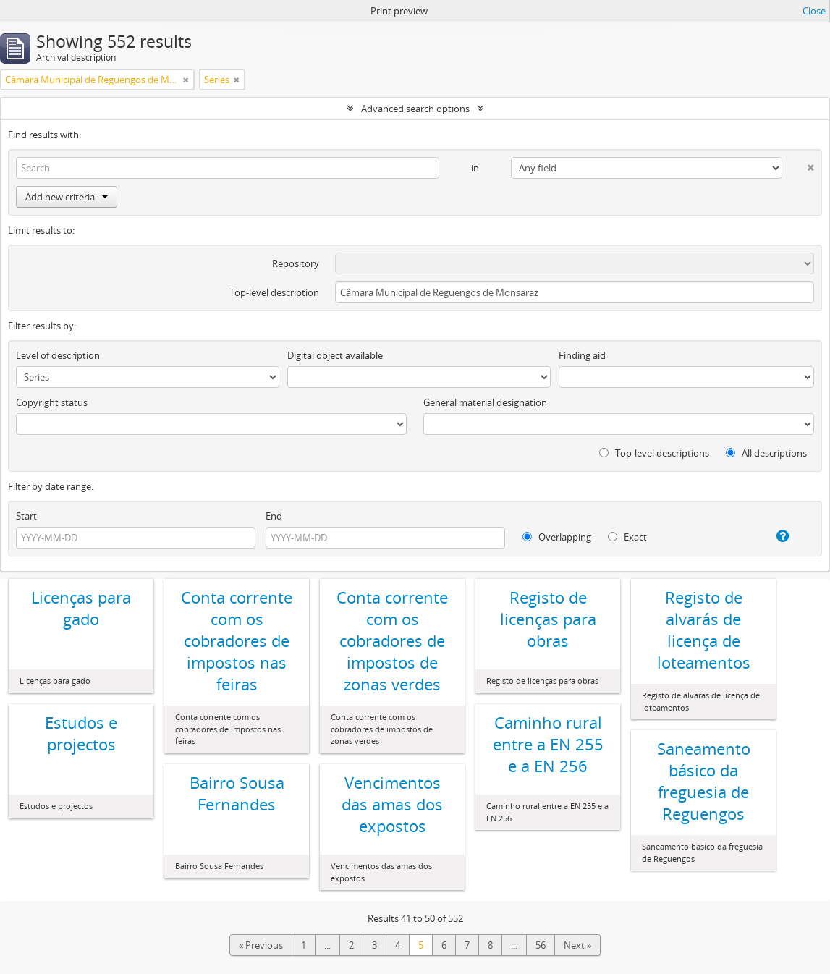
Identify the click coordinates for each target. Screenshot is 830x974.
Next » (577, 945)
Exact (627, 536)
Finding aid (582, 355)
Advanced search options (415, 108)
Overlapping (556, 536)
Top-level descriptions (654, 453)
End (274, 515)
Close (814, 10)
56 (540, 945)
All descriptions (766, 453)
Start (26, 515)
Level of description (58, 355)
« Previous (261, 945)
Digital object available (335, 355)
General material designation (485, 402)
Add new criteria (66, 196)
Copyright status (52, 402)
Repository (295, 263)
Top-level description (274, 292)
